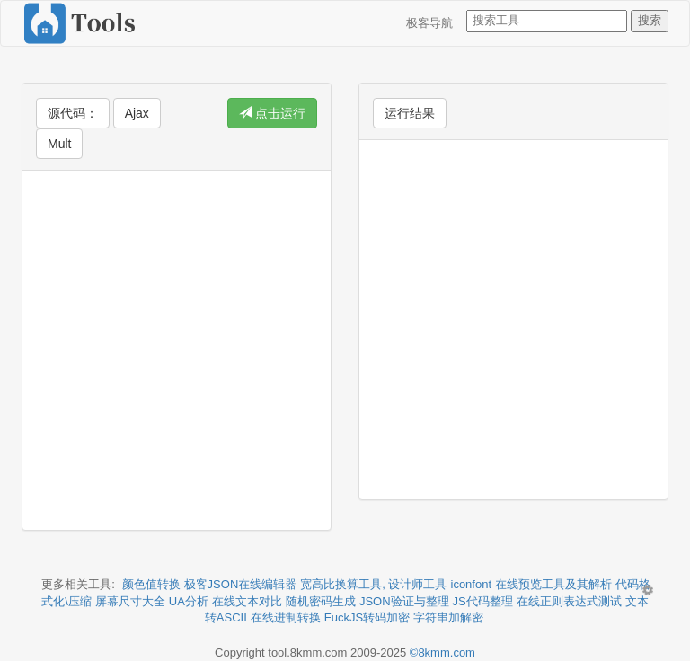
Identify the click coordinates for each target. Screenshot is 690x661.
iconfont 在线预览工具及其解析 (531, 584)
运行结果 (410, 113)
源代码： (73, 113)
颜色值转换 (151, 584)
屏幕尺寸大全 (130, 601)
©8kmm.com (442, 652)
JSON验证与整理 (404, 601)
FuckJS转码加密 (367, 617)
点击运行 (272, 113)
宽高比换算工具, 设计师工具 (373, 584)
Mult (59, 144)
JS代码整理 (483, 601)
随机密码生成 (321, 601)
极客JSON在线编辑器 (240, 584)
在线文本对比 (247, 601)
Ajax (137, 113)
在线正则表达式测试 (569, 601)
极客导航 (429, 23)
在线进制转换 (286, 617)
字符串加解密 (448, 617)
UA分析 (188, 601)
